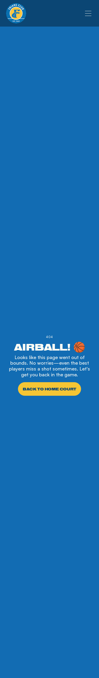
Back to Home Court (49, 389)
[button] (88, 13)
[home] (16, 13)
